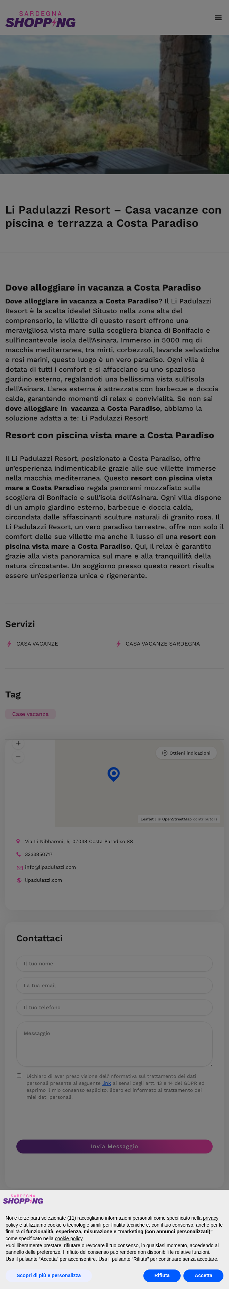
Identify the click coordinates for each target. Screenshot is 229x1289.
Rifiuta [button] (162, 1275)
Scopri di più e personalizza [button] (49, 1275)
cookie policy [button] (68, 1238)
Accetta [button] (203, 1275)
